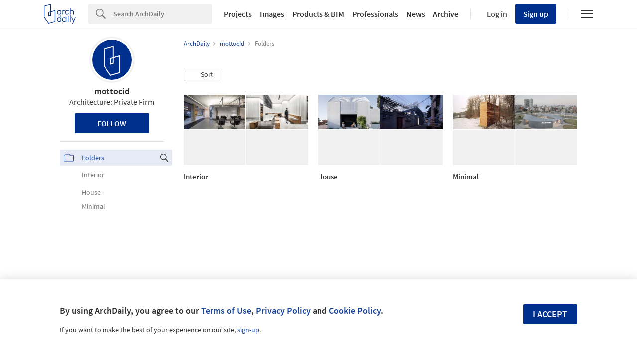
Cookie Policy (355, 310)
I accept (550, 314)
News (415, 14)
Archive (445, 14)
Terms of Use (226, 310)
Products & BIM (318, 14)
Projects (238, 14)
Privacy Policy (283, 310)
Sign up (535, 14)
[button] (201, 75)
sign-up (248, 329)
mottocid (112, 91)
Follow (111, 123)
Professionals (375, 14)
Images (272, 14)
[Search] (162, 14)
